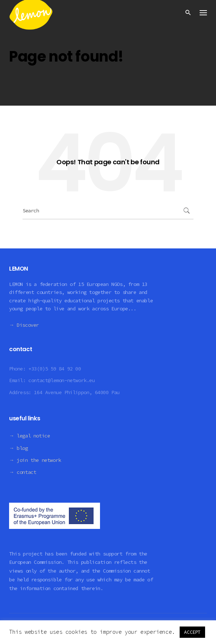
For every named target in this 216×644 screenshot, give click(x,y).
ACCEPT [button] (192, 632)
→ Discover (24, 325)
